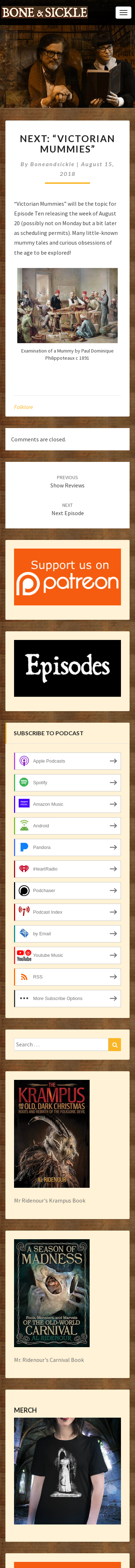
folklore (23, 406)
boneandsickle (52, 163)
